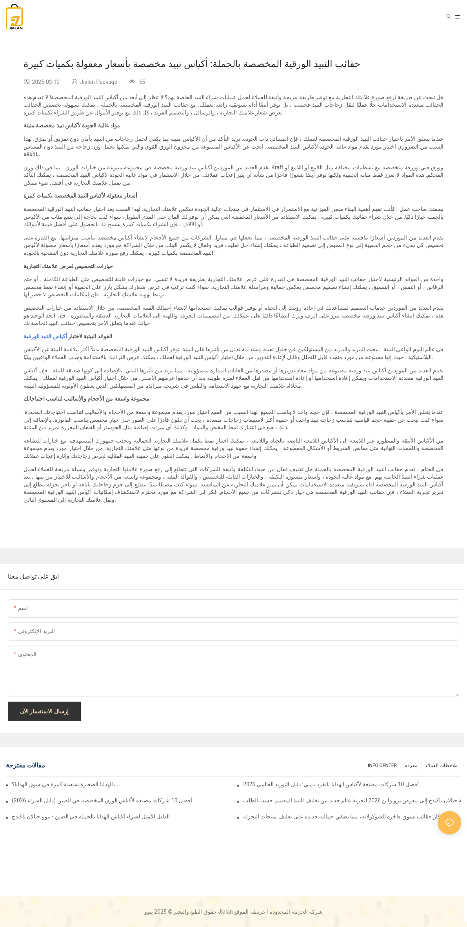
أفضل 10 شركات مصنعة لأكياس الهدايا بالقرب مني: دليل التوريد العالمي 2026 (331, 784)
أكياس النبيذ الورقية (45, 336)
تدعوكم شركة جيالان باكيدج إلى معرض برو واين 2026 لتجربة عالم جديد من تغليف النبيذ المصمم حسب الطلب (352, 800)
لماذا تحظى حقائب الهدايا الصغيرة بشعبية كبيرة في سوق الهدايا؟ (65, 784)
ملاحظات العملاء (441, 765)
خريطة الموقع (249, 912)
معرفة (411, 765)
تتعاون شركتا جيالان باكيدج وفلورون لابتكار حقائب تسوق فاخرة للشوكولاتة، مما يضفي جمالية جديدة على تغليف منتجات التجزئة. (352, 816)
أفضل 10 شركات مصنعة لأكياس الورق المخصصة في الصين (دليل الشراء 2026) (102, 800)
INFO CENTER (382, 765)
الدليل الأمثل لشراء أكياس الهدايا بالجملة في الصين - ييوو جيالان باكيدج (91, 816)
